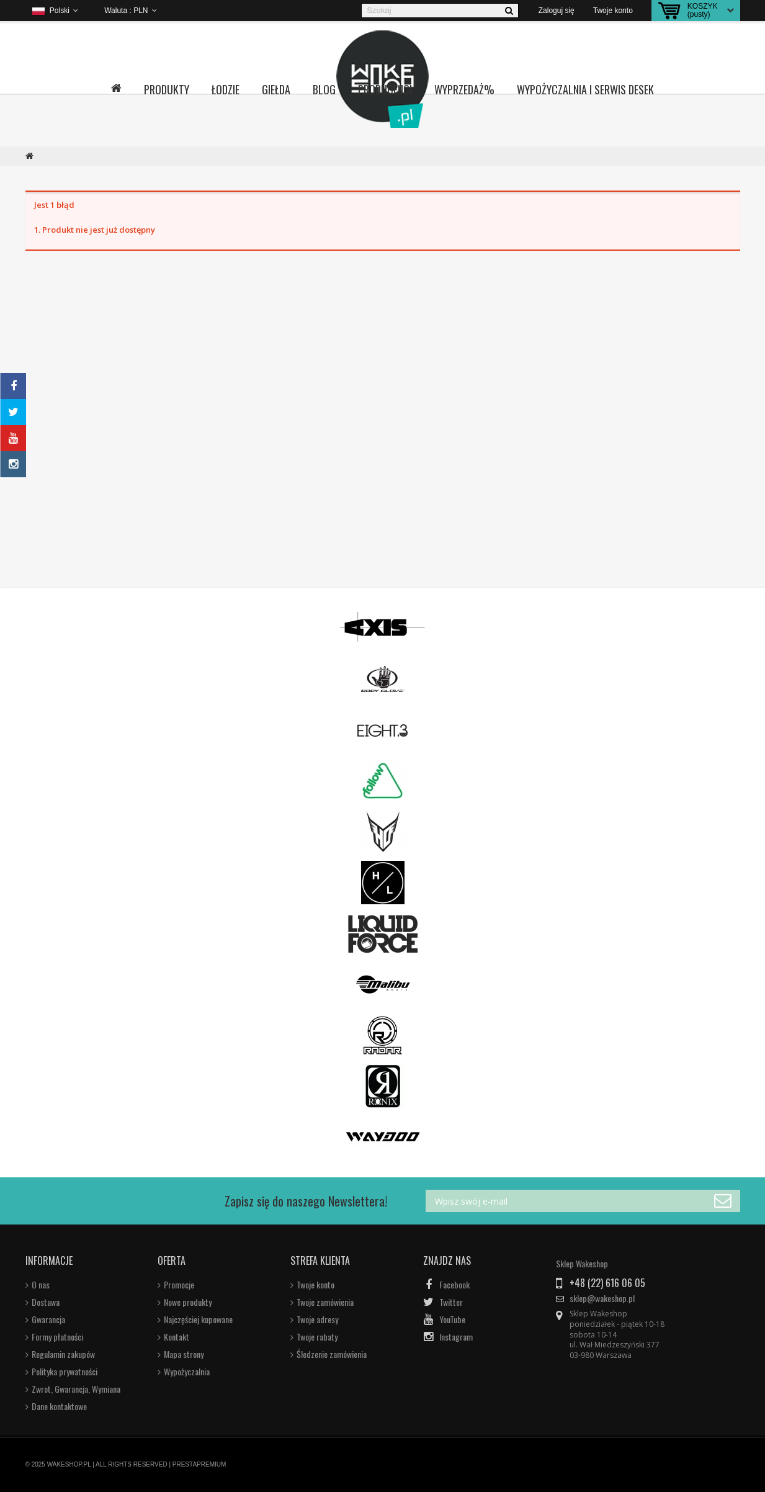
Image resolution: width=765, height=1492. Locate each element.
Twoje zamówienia (325, 1302)
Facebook (454, 1284)
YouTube (452, 1319)
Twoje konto (315, 1284)
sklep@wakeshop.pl (602, 1298)
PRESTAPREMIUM (199, 1464)
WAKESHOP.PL (69, 1464)
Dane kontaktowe (59, 1406)
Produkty (166, 89)
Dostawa (46, 1302)
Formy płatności (57, 1336)
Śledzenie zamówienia (332, 1354)
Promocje (179, 1284)
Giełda (276, 89)
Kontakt (176, 1336)
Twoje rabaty (317, 1336)
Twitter (451, 1302)
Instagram (456, 1336)
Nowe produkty (188, 1302)
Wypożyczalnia (187, 1371)
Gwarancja (48, 1319)
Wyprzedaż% (464, 89)
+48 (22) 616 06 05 (607, 1283)
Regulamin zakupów (63, 1354)
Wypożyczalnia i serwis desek (585, 89)
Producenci (385, 89)
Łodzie (225, 89)
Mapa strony (184, 1354)
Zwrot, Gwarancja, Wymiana (76, 1389)
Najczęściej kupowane (198, 1319)
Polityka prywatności (64, 1371)
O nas (41, 1284)
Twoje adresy (317, 1319)
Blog (324, 89)
